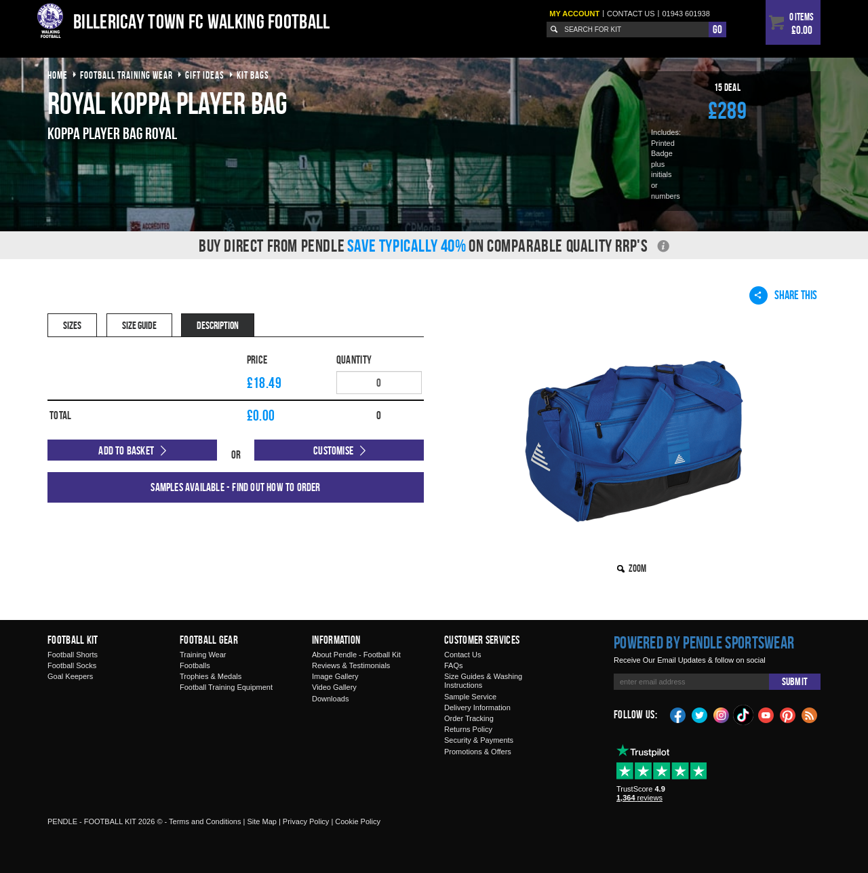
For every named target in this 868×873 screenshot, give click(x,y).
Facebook (678, 714)
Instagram (721, 714)
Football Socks (71, 665)
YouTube (766, 714)
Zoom (637, 568)
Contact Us (462, 655)
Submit (795, 681)
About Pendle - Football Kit (356, 655)
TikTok (744, 715)
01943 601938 (685, 13)
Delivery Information (477, 707)
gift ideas (204, 75)
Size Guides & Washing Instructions (483, 680)
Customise (333, 450)
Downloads (330, 699)
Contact (631, 13)
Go (717, 29)
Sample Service (470, 697)
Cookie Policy (357, 821)
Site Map (261, 821)
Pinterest (788, 714)
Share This (783, 295)
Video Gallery (334, 687)
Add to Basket (126, 450)
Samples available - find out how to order (235, 487)
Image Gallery (335, 676)
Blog (810, 714)
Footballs (195, 665)
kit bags (253, 75)
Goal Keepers (70, 676)
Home (57, 75)
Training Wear (203, 655)
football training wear (126, 75)
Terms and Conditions (205, 821)
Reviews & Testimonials (351, 665)
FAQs (453, 665)
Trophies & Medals (210, 676)
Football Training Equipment (226, 687)
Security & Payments (478, 740)
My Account (574, 13)
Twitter (700, 714)
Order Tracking (469, 718)
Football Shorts (72, 655)
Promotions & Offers (477, 752)
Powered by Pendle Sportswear (704, 642)
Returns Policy (468, 729)
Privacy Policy (306, 821)
